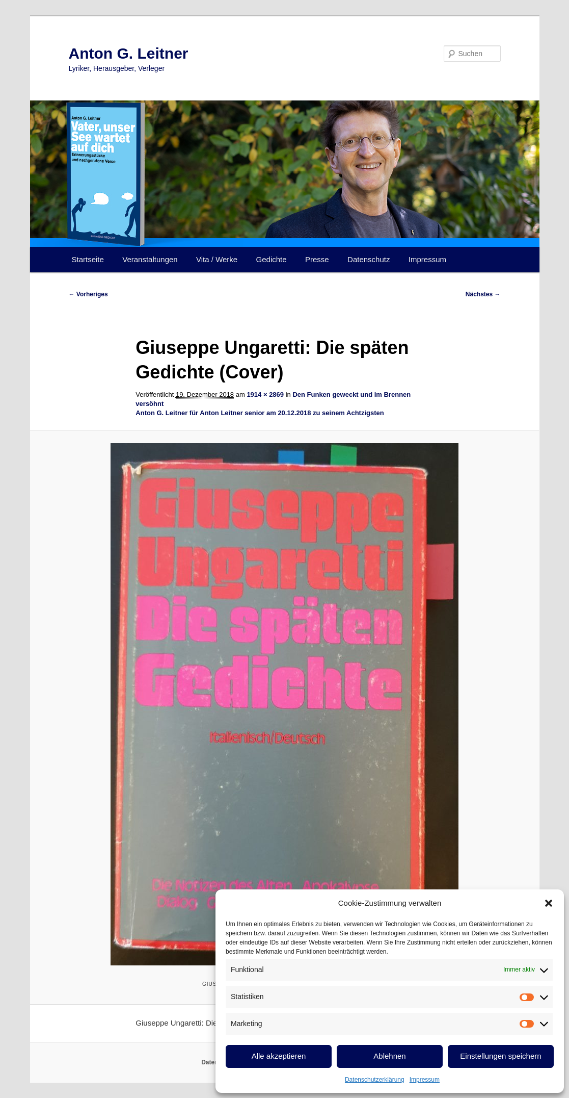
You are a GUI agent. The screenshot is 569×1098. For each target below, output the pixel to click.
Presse (317, 259)
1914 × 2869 (265, 394)
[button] (549, 903)
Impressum (425, 1079)
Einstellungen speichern (500, 1056)
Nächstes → (483, 294)
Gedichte (271, 259)
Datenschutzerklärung (374, 1079)
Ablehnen (389, 1056)
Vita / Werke (216, 259)
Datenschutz (368, 259)
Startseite (88, 259)
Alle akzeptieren (279, 1056)
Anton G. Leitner (128, 53)
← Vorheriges (88, 294)
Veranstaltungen (149, 259)
